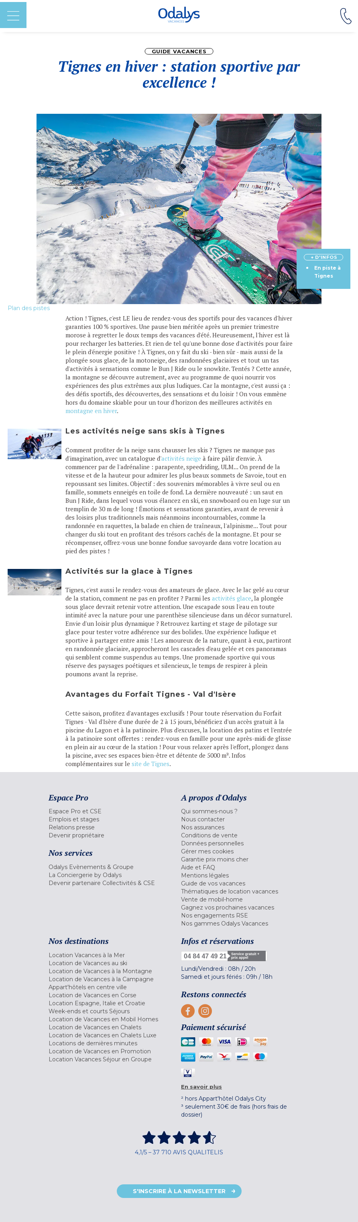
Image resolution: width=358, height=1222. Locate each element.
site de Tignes (150, 764)
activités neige (181, 458)
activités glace (231, 598)
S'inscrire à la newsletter (179, 1191)
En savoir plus (201, 1086)
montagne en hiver (91, 411)
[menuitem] (113, 811)
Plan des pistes (29, 308)
